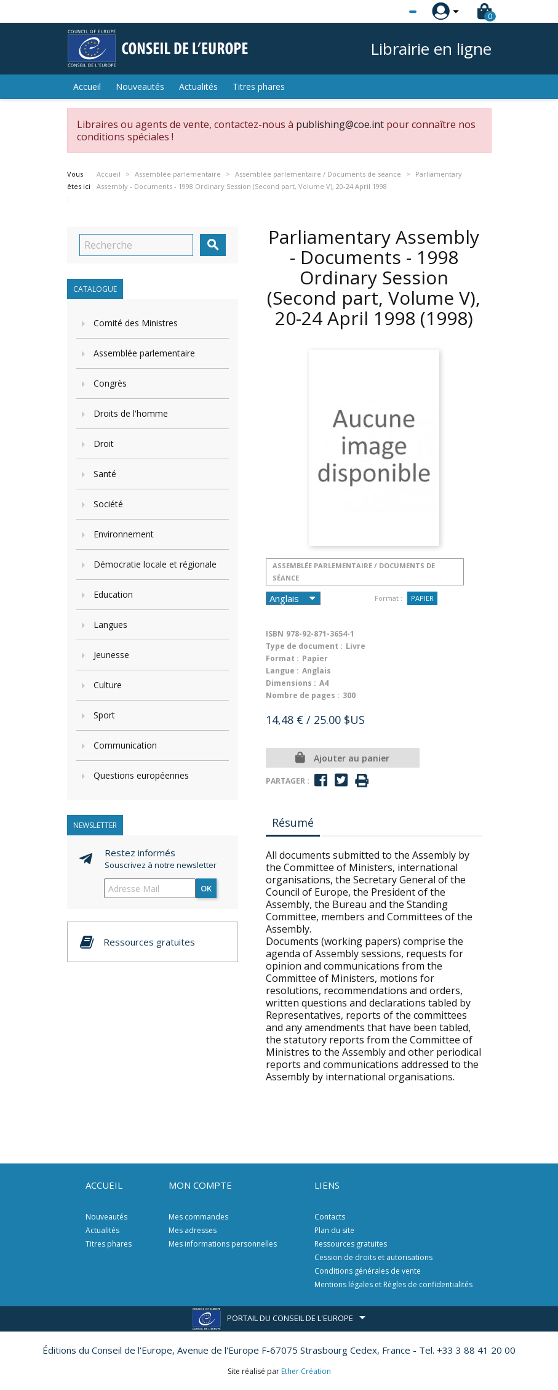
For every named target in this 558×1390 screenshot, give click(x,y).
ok (206, 888)
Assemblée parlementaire (144, 353)
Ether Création (306, 1371)
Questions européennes (141, 775)
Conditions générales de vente (367, 1271)
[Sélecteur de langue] (387, 11)
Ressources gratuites (350, 1244)
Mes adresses (193, 1230)
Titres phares (259, 86)
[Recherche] (136, 245)
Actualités (198, 86)
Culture (108, 685)
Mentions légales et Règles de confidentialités (393, 1284)
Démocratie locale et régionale (155, 564)
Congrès (110, 383)
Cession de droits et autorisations (373, 1257)
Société (108, 504)
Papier (422, 598)
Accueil (87, 86)
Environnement (124, 534)
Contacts (329, 1216)
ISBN (275, 634)
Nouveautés (140, 86)
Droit (104, 443)
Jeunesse (111, 655)
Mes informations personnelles (223, 1244)
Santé (105, 474)
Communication (125, 745)
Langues (110, 624)
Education (113, 594)
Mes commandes (198, 1216)
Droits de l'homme (131, 413)
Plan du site (334, 1230)
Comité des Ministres (136, 323)
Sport (104, 715)
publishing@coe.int (340, 124)
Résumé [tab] (293, 822)
